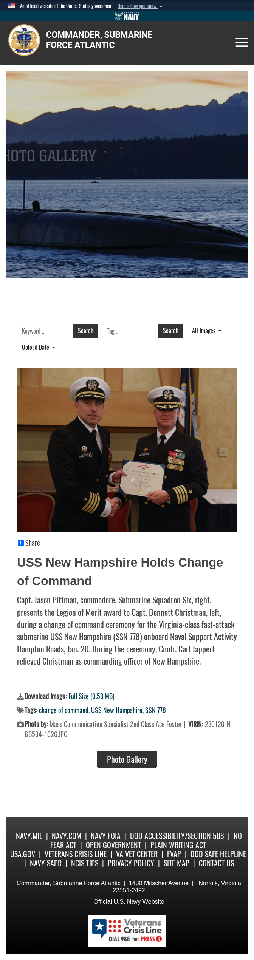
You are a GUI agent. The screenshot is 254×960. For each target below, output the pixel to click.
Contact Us (216, 863)
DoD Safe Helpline (218, 854)
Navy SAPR (46, 863)
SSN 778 (155, 710)
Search (85, 331)
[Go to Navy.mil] (127, 16)
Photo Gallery (127, 759)
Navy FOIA (106, 836)
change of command (63, 710)
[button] (141, 6)
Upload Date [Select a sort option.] (36, 347)
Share (29, 543)
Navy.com (66, 836)
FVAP (174, 854)
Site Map (176, 863)
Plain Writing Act (178, 845)
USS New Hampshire (116, 710)
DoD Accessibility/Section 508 (177, 836)
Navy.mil (29, 836)
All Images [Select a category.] (204, 331)
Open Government (113, 845)
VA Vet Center (137, 854)
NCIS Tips (84, 863)
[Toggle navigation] (242, 42)
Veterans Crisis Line (76, 854)
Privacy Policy (131, 863)
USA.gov (22, 854)
